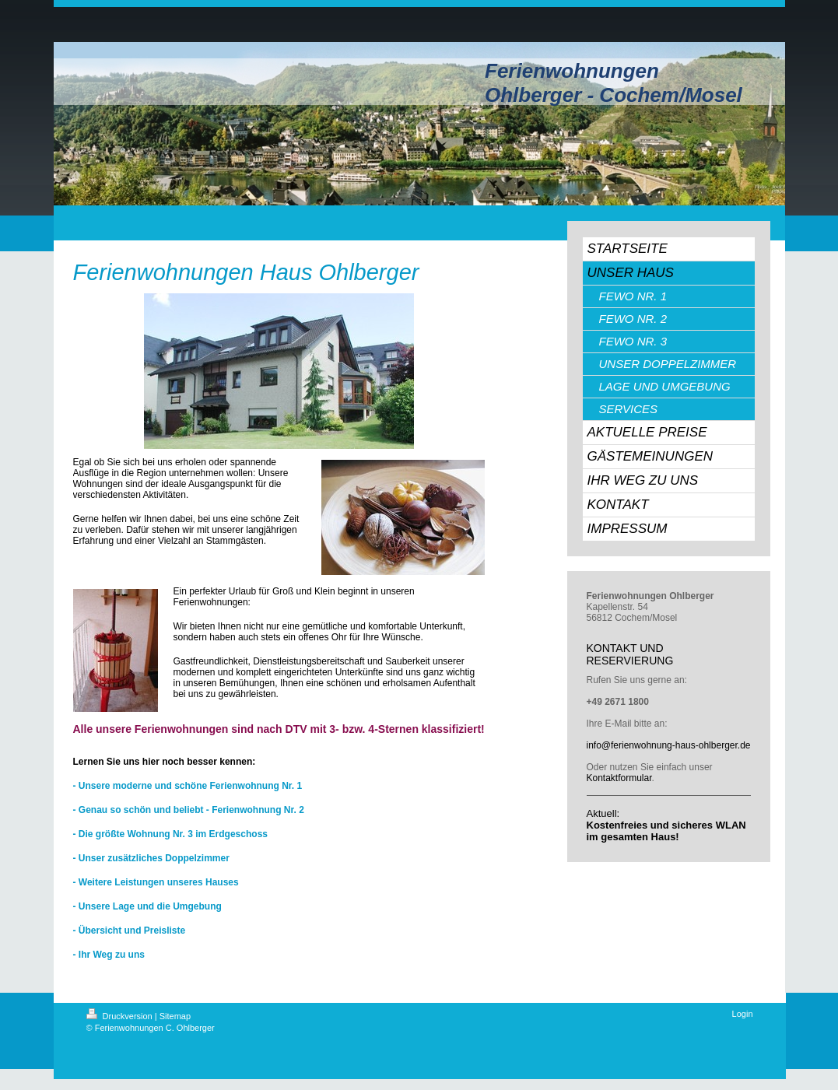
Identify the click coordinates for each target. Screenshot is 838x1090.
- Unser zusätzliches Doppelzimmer (151, 858)
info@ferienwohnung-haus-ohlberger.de (669, 745)
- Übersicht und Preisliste (129, 930)
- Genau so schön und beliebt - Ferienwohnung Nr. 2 (188, 809)
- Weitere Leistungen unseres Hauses (156, 882)
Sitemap (175, 1016)
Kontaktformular (619, 778)
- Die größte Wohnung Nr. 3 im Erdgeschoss (170, 834)
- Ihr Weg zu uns (109, 954)
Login (742, 1013)
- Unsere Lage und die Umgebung (147, 906)
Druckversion (120, 1016)
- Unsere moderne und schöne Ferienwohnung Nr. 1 (188, 785)
